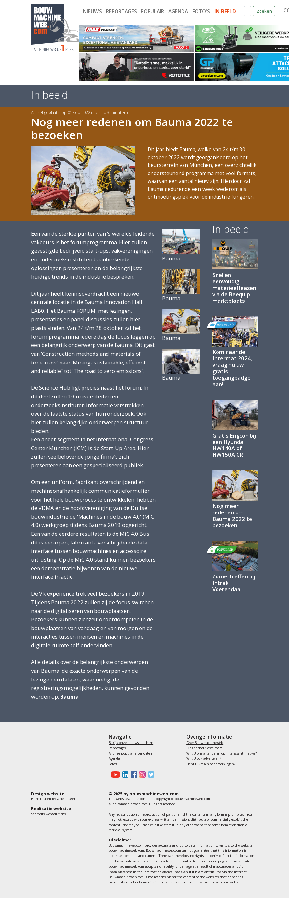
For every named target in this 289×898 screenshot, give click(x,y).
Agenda (178, 11)
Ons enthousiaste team (204, 748)
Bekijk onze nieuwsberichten (131, 742)
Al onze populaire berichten (130, 753)
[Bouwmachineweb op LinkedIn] (124, 774)
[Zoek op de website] (247, 11)
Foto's (201, 11)
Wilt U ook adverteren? (203, 758)
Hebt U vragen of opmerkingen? (210, 764)
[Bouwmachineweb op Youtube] (114, 774)
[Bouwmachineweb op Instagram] (141, 774)
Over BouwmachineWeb (204, 742)
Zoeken (264, 11)
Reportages (121, 11)
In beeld (225, 11)
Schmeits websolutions (48, 814)
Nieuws (92, 11)
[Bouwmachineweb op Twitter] (150, 774)
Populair (152, 11)
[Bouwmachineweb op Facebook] (132, 774)
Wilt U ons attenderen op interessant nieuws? (221, 753)
